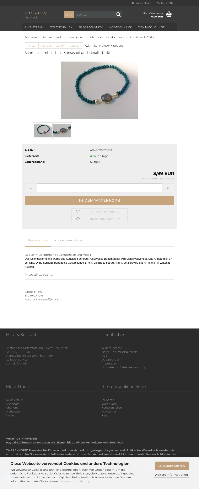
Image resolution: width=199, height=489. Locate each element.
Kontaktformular (17, 363)
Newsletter (109, 411)
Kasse (105, 415)
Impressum (109, 363)
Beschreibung (38, 240)
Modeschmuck (120, 27)
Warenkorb (109, 403)
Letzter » (75, 45)
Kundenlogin (141, 3)
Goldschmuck (61, 27)
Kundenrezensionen (68, 240)
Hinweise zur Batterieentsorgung (124, 367)
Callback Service (17, 359)
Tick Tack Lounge (151, 27)
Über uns (12, 407)
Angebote (13, 403)
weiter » (61, 45)
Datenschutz (110, 359)
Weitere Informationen (171, 475)
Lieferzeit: (32, 156)
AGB (105, 355)
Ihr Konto (108, 399)
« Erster (32, 45)
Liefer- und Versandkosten (119, 351)
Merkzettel (165, 3)
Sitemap (11, 415)
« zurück (46, 45)
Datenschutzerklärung (74, 481)
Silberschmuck (91, 27)
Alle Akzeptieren (172, 466)
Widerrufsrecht (112, 347)
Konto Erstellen (112, 407)
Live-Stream (34, 27)
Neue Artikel (14, 399)
